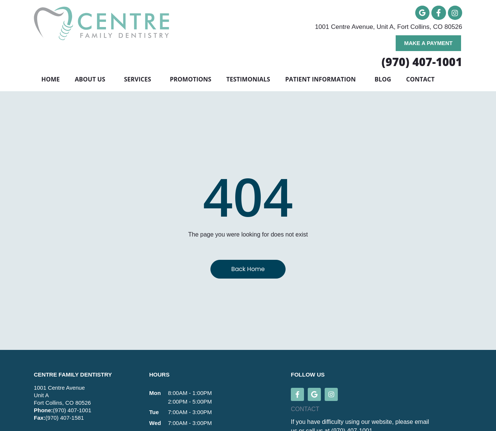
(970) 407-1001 (72, 411)
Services (139, 81)
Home (50, 81)
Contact (420, 81)
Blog (383, 81)
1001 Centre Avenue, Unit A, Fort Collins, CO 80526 (388, 27)
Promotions (190, 81)
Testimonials (248, 81)
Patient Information (322, 81)
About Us (92, 81)
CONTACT (305, 411)
